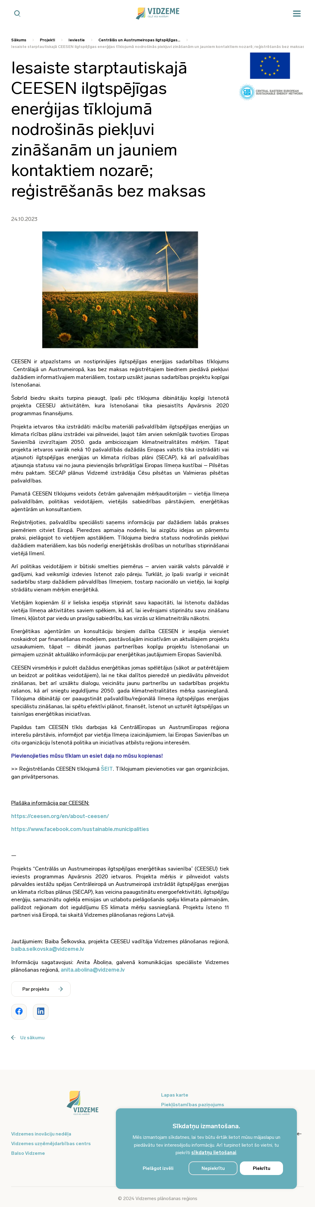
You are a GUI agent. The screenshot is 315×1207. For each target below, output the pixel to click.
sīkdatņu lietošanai (213, 1152)
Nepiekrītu (213, 1168)
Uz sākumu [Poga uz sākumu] (28, 1037)
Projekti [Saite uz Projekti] (47, 40)
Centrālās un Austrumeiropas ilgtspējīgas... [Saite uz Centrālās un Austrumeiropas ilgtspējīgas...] (139, 40)
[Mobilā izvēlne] (297, 14)
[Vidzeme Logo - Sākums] (157, 14)
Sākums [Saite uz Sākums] (18, 40)
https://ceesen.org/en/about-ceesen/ (60, 816)
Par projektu (42, 989)
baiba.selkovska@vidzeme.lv (47, 949)
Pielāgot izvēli (158, 1168)
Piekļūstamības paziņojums (192, 1104)
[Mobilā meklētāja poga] (17, 14)
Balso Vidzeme (28, 1153)
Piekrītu (261, 1168)
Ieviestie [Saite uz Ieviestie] (76, 40)
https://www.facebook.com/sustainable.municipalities (80, 829)
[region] (206, 1148)
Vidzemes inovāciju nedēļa (41, 1134)
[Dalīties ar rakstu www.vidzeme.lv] (19, 1012)
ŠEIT (107, 769)
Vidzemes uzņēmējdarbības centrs (51, 1143)
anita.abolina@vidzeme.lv (93, 970)
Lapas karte (174, 1095)
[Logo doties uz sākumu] (82, 1106)
